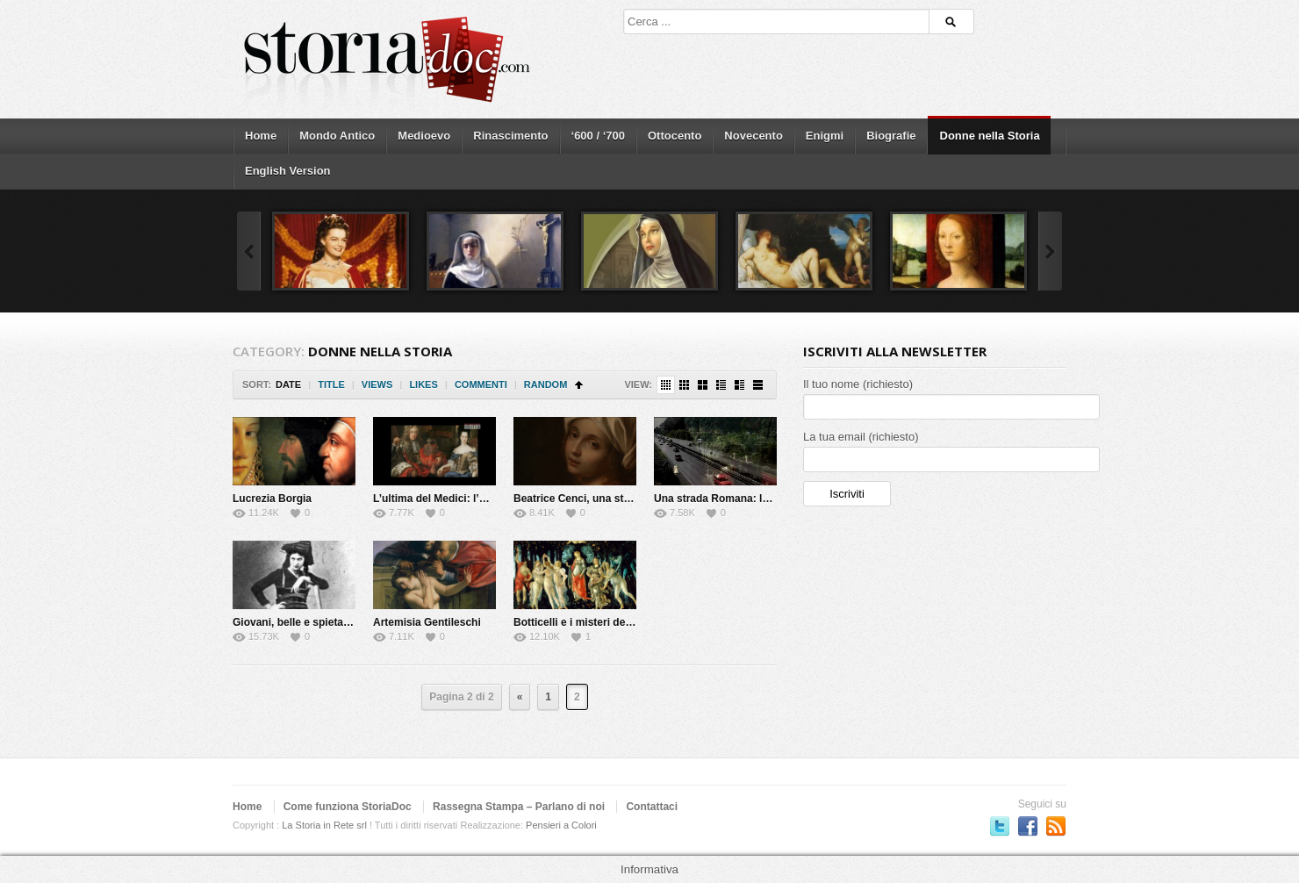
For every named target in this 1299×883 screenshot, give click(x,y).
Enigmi (824, 135)
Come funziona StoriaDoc (347, 806)
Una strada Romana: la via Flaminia (742, 498)
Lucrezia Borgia (272, 498)
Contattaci (652, 806)
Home (260, 135)
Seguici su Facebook (1027, 825)
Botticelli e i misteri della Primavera (602, 622)
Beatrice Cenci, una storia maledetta (604, 498)
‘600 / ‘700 (598, 135)
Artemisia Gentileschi (427, 622)
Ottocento (674, 135)
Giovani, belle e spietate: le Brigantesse (332, 622)
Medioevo (424, 135)
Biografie (890, 135)
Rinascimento (510, 135)
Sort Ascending (579, 385)
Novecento (753, 135)
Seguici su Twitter (999, 825)
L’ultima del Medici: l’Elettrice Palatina (468, 498)
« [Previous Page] (520, 697)
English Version (288, 170)
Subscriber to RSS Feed (1055, 825)
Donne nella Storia (990, 135)
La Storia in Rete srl (324, 825)
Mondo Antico (337, 135)
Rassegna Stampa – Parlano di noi (519, 806)
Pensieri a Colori (561, 825)
